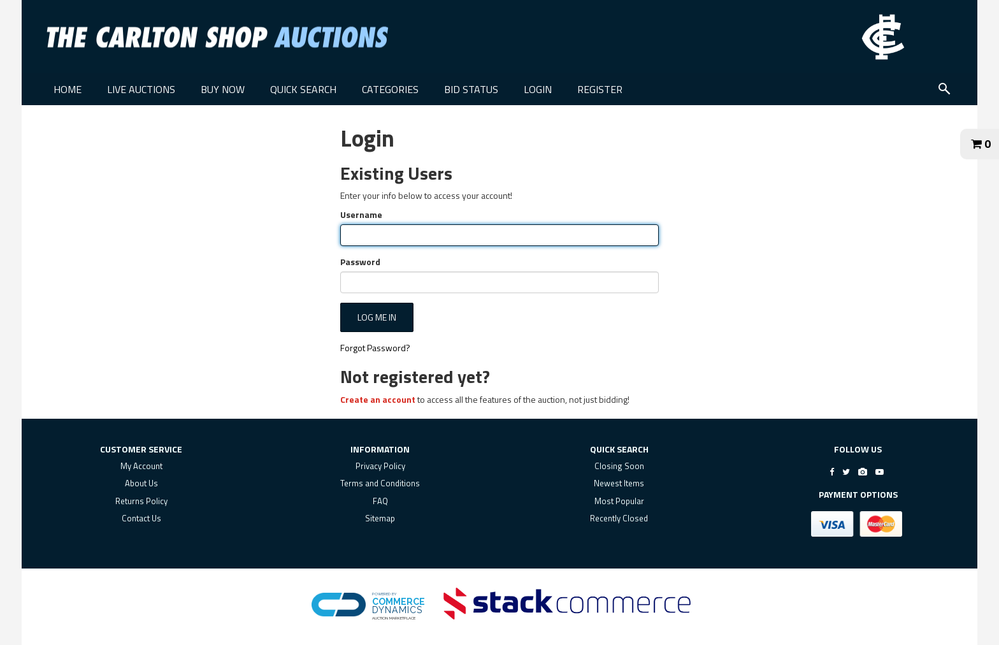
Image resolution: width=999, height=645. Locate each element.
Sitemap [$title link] (380, 518)
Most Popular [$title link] (619, 501)
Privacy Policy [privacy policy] (380, 466)
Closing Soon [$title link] (619, 466)
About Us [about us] (141, 483)
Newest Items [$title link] (619, 483)
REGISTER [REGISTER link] (599, 89)
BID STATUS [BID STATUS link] (471, 89)
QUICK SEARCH (303, 89)
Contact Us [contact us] (141, 518)
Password (360, 262)
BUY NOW (223, 89)
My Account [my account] (141, 466)
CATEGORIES (390, 89)
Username (361, 214)
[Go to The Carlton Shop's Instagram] (862, 471)
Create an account (377, 399)
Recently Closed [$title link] (619, 518)
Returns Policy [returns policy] (141, 501)
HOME (68, 89)
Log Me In (376, 317)
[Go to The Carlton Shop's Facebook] (832, 471)
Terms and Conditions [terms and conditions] (380, 483)
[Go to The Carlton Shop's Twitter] (846, 471)
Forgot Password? (375, 347)
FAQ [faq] (380, 501)
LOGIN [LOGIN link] (538, 89)
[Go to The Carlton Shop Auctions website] (883, 36)
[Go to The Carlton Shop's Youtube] (879, 471)
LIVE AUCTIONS (141, 89)
